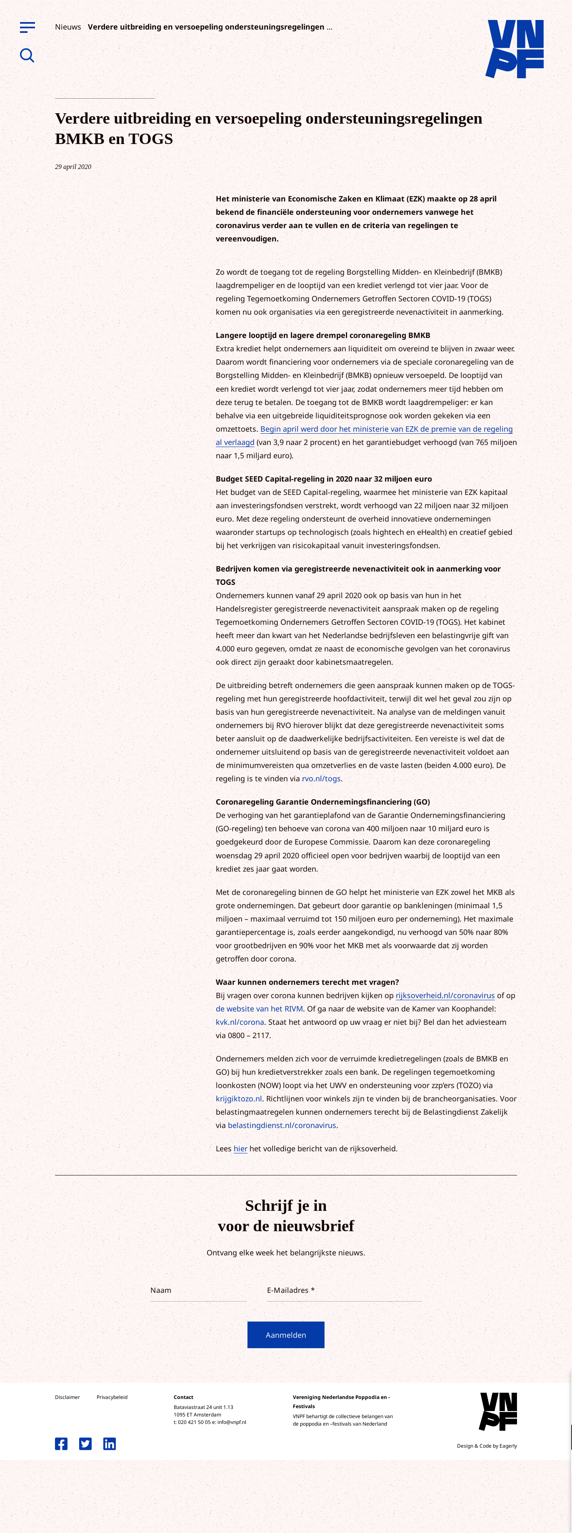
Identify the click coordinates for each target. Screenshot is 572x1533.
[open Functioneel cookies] (558, 1438)
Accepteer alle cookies (501, 1493)
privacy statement (531, 1410)
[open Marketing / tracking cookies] (558, 1463)
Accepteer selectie (501, 1517)
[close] (559, 1386)
